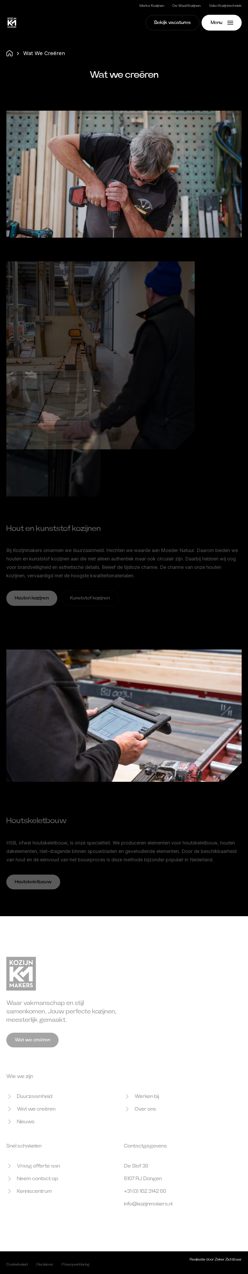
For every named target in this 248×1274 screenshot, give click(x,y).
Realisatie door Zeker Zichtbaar (216, 1263)
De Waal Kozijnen (187, 6)
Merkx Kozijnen (152, 6)
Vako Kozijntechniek (225, 6)
